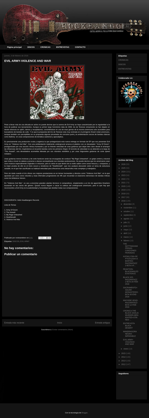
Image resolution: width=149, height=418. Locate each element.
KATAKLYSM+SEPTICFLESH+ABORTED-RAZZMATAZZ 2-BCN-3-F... (130, 260)
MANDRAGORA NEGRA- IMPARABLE (130, 333)
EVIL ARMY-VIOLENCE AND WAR (129, 342)
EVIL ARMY (24, 241)
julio (125, 222)
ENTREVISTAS (62, 47)
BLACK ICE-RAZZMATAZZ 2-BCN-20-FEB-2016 (130, 280)
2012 (123, 364)
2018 (123, 194)
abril (125, 233)
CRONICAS (45, 47)
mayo (126, 230)
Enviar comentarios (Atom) (62, 330)
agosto (126, 219)
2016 (123, 201)
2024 (123, 172)
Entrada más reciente (14, 323)
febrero (126, 241)
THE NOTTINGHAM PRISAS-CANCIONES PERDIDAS (130, 248)
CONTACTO (80, 47)
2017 (123, 197)
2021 (123, 183)
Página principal (14, 47)
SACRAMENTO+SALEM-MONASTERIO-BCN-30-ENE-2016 (130, 292)
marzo (126, 237)
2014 (123, 357)
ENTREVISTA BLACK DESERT (129, 325)
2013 (123, 361)
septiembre (128, 215)
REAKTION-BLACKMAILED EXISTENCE (130, 271)
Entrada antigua (102, 323)
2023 (123, 175)
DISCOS (31, 47)
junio (125, 226)
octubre (126, 211)
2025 (123, 168)
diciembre (127, 204)
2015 (123, 353)
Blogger (85, 413)
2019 (123, 190)
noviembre (128, 208)
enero (126, 349)
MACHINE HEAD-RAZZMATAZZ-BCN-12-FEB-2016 (130, 303)
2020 (123, 186)
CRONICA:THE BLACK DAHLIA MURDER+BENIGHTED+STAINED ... (131, 315)
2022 (123, 179)
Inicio (59, 323)
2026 (123, 164)
